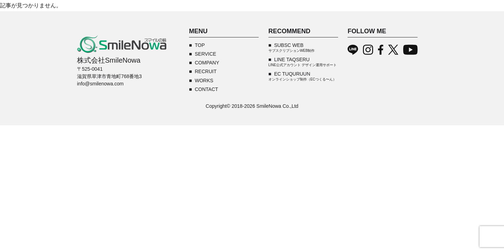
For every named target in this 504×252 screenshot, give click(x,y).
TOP (200, 45)
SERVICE (205, 54)
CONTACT (206, 89)
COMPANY (207, 62)
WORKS (204, 80)
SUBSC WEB (291, 47)
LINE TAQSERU (302, 62)
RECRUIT (205, 71)
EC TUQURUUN (302, 76)
